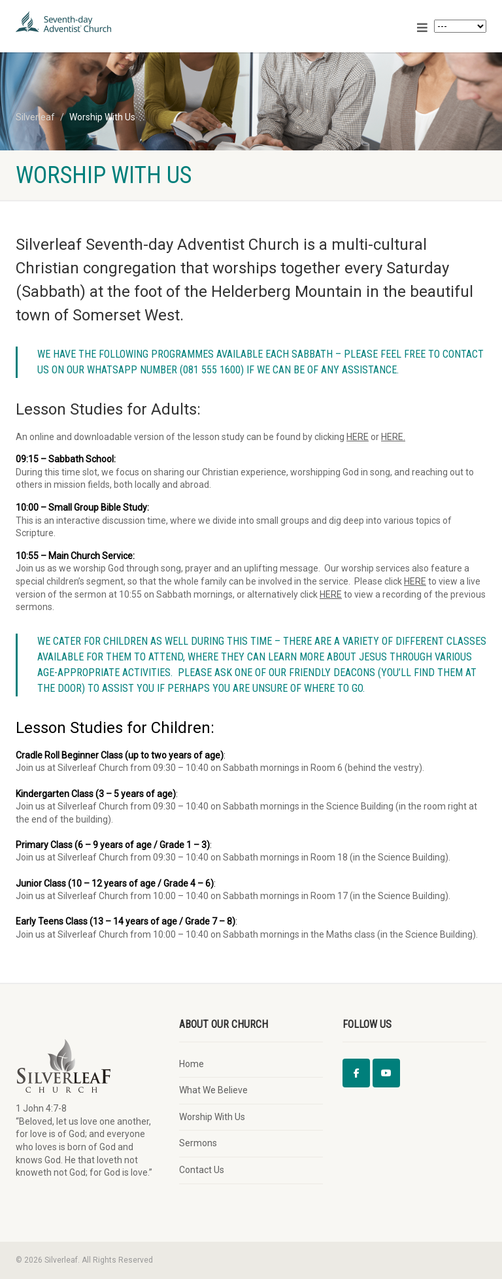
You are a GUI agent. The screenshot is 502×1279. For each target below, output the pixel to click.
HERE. (393, 437)
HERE (357, 437)
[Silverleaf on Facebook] (356, 1073)
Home (191, 1064)
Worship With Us (212, 1117)
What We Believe (213, 1090)
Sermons (198, 1143)
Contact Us (201, 1170)
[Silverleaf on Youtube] (386, 1073)
